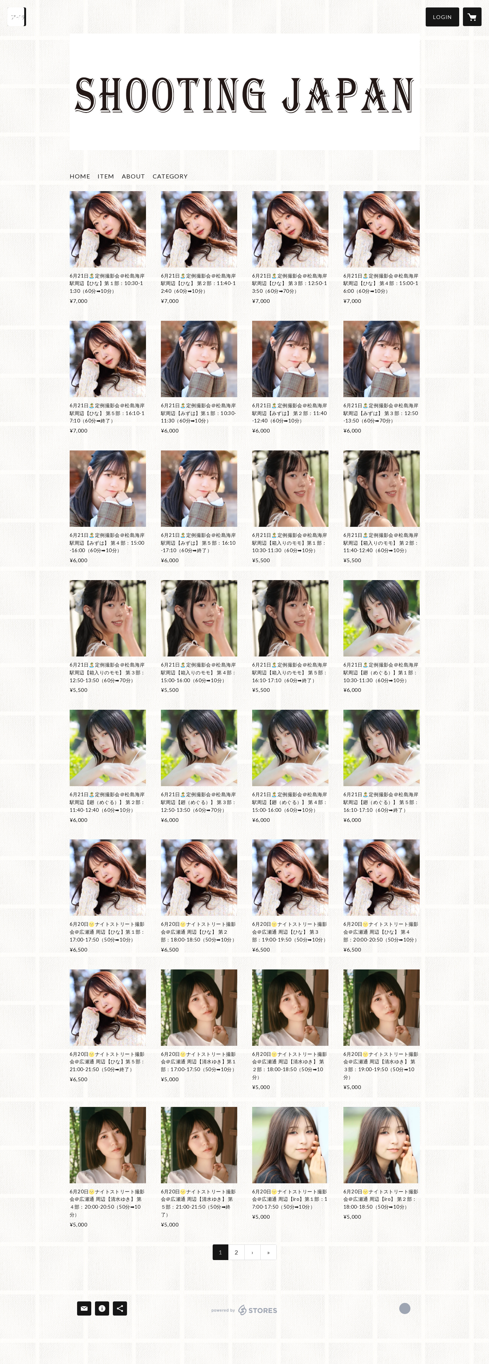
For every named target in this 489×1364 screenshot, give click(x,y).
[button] (442, 16)
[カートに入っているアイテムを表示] (472, 16)
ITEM (106, 176)
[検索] (16, 16)
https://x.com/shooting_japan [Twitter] (404, 1308)
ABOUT (133, 176)
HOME (80, 176)
